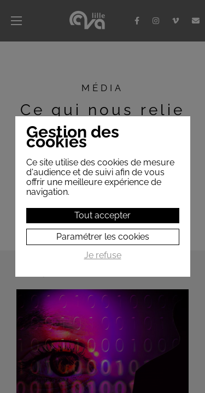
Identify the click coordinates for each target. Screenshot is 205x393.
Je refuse (102, 255)
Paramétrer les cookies (102, 236)
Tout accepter (102, 215)
